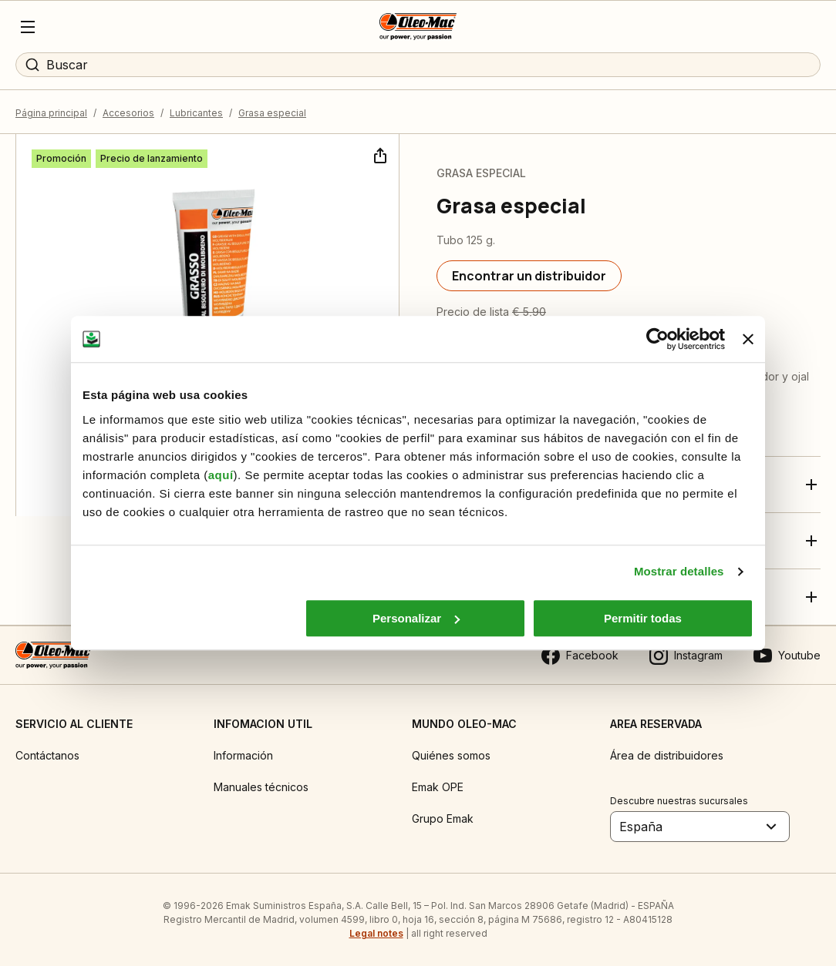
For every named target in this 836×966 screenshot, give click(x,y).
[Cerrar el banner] (748, 339)
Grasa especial (272, 113)
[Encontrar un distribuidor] (529, 275)
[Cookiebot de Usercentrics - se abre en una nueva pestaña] (657, 339)
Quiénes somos (451, 755)
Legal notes (376, 933)
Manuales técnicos (261, 786)
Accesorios (128, 113)
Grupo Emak (443, 818)
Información (243, 755)
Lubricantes (196, 113)
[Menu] (27, 27)
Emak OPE (438, 786)
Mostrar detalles (679, 571)
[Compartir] (378, 154)
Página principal (51, 113)
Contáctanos (47, 755)
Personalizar (416, 618)
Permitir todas (643, 618)
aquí (221, 474)
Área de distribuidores (666, 755)
